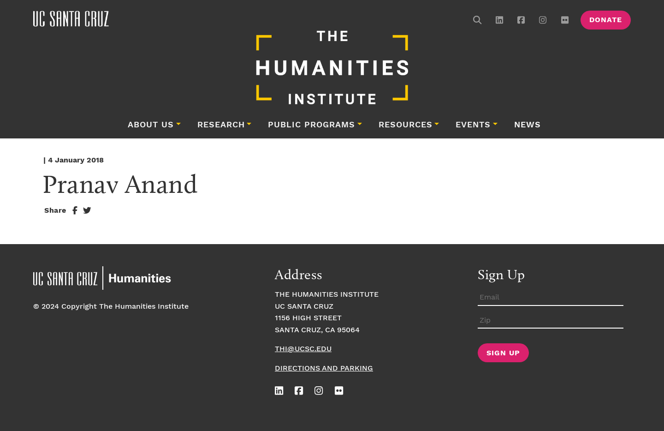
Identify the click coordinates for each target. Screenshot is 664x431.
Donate (605, 20)
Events (473, 125)
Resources (406, 125)
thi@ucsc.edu (303, 349)
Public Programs (311, 125)
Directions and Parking (324, 368)
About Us (151, 125)
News (527, 125)
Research (221, 125)
